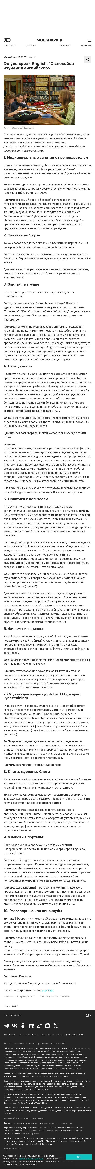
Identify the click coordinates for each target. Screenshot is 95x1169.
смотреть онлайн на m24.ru (58, 997)
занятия (40, 997)
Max (48, 1026)
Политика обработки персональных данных (23, 1118)
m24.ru (11, 1048)
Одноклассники (23, 1026)
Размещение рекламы (70, 1034)
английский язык (11, 997)
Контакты (47, 1034)
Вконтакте (15, 1026)
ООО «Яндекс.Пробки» (28, 1133)
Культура (32, 57)
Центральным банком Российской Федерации (39, 1130)
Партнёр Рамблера (12, 1148)
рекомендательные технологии (58, 1123)
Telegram (6, 1026)
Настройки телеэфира (14, 1043)
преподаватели (27, 997)
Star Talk (47, 990)
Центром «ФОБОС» (47, 1127)
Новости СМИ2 (11, 1006)
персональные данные (30, 1158)
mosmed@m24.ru (17, 1103)
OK (78, 1157)
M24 (20, 1015)
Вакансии (9, 1034)
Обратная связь (28, 1034)
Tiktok (39, 1026)
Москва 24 (47, 40)
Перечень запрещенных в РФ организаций (45, 1043)
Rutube (31, 1026)
